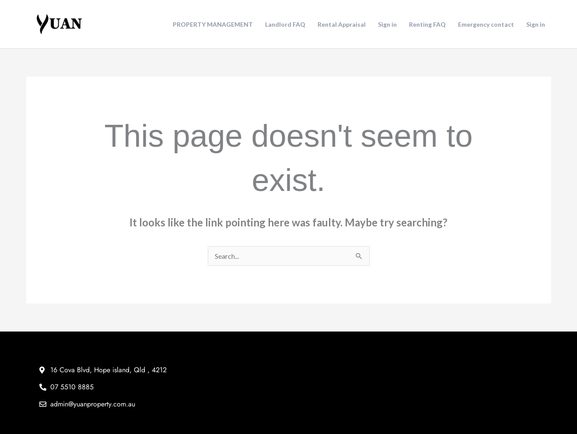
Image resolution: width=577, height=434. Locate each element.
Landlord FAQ (285, 24)
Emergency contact (486, 24)
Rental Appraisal (342, 24)
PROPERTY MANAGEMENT (213, 24)
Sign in (387, 24)
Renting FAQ (427, 24)
